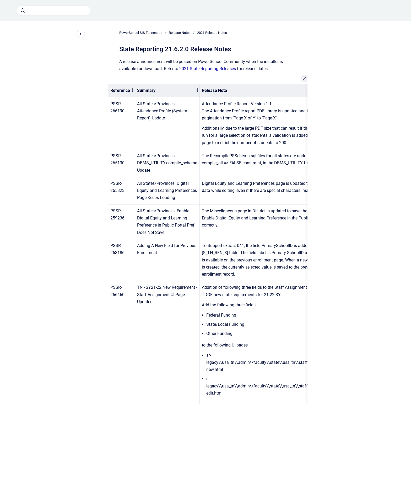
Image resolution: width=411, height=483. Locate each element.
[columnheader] (121, 90)
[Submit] (23, 10)
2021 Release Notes (212, 33)
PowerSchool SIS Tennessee (140, 33)
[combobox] (53, 10)
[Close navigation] (81, 34)
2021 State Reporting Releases (207, 68)
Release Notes (180, 33)
